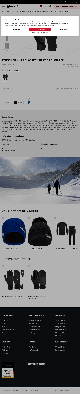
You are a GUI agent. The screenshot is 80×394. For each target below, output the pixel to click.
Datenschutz (36, 32)
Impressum (44, 32)
